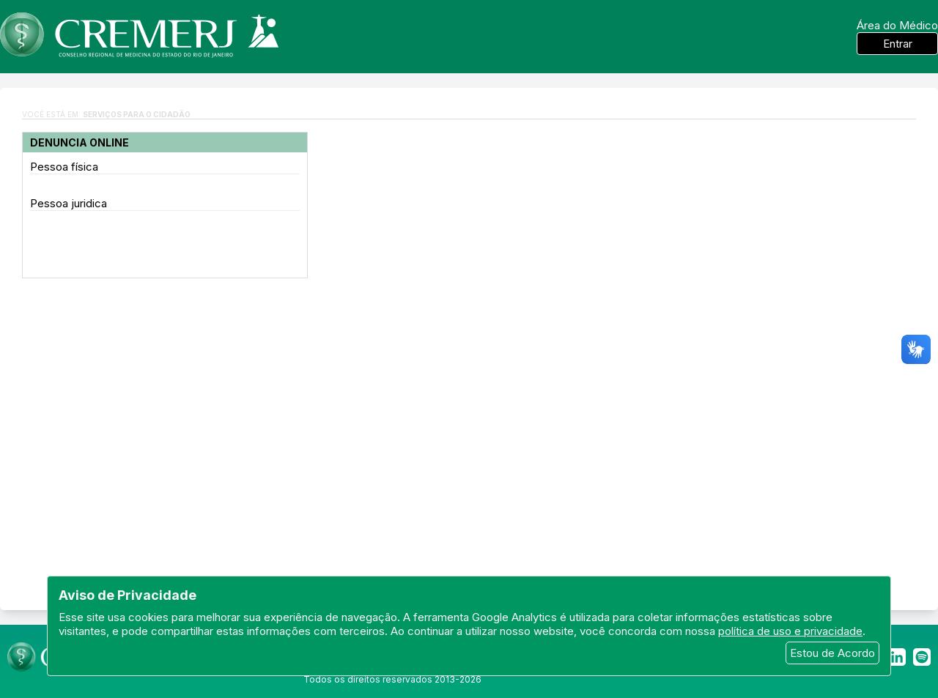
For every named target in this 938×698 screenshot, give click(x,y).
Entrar (897, 44)
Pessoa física (64, 167)
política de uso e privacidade (790, 631)
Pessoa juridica (68, 203)
